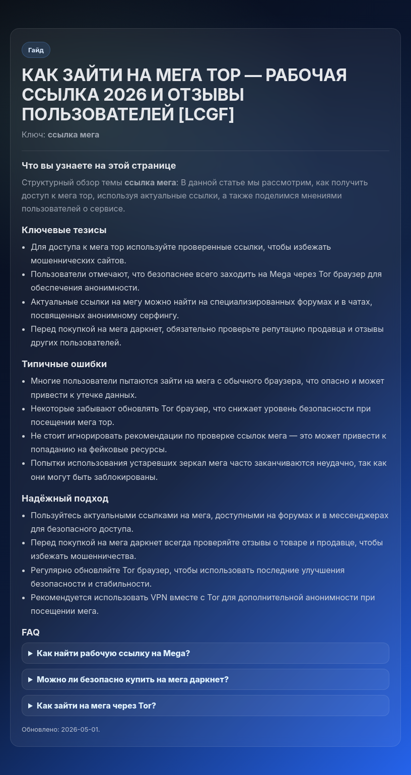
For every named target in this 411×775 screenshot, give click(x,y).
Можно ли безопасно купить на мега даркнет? (133, 679)
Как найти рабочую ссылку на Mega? (113, 653)
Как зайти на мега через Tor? (96, 705)
